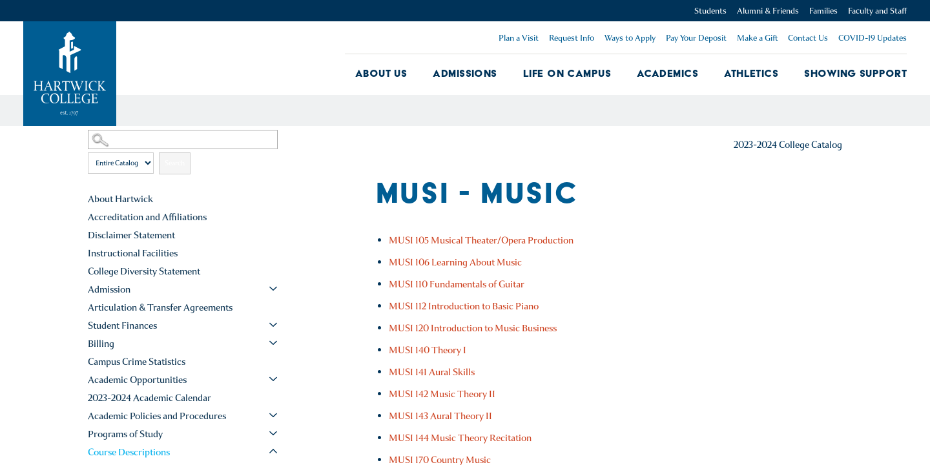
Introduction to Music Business (473, 328)
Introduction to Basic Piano (464, 306)
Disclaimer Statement (131, 235)
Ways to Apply (630, 37)
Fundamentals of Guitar (456, 284)
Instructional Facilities (133, 253)
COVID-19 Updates (872, 37)
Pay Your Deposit (696, 37)
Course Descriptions (129, 452)
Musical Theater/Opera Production (481, 240)
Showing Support (855, 73)
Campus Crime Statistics (136, 361)
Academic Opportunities (137, 380)
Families (823, 10)
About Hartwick (120, 199)
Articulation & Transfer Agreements (160, 307)
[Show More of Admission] (273, 288)
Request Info (571, 37)
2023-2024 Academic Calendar (149, 398)
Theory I (427, 350)
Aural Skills (432, 372)
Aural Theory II (440, 415)
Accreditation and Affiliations (147, 217)
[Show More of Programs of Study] (273, 433)
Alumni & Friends (768, 10)
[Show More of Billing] (273, 342)
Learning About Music (455, 262)
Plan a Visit (519, 37)
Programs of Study (125, 434)
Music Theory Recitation (460, 437)
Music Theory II (442, 394)
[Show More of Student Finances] (273, 324)
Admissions (465, 73)
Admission (109, 289)
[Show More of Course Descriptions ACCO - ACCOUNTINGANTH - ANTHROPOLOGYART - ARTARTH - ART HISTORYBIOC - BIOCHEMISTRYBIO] (273, 451)
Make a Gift (757, 37)
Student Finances (122, 325)
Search (175, 163)
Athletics (751, 73)
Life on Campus (567, 73)
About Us (381, 73)
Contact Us (808, 37)
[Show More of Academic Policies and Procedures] (273, 415)
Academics (667, 73)
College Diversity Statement (144, 271)
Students (710, 10)
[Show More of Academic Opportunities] (273, 379)
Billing (101, 343)
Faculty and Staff (877, 10)
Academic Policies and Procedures (157, 416)
